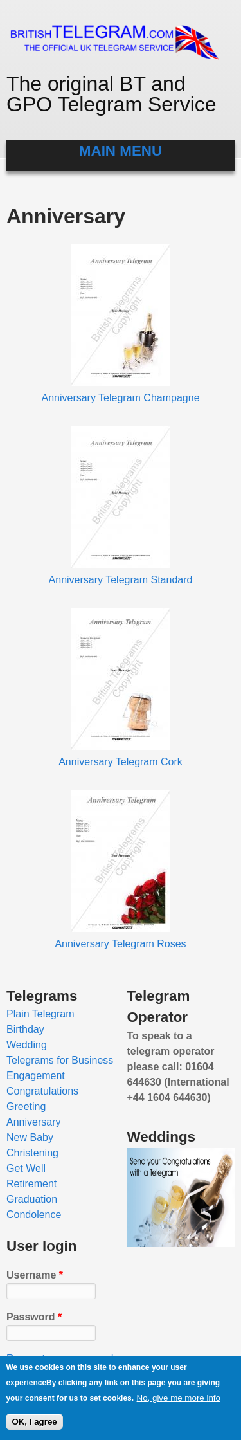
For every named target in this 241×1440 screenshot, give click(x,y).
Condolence (33, 1214)
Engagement (35, 1075)
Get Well (26, 1168)
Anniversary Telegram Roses (120, 943)
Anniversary (33, 1121)
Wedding (26, 1044)
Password (34, 1316)
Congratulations (42, 1091)
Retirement (31, 1183)
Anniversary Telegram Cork (120, 761)
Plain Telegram (40, 1013)
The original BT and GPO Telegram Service (111, 94)
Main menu (120, 151)
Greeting (26, 1106)
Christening (32, 1152)
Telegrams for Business (59, 1060)
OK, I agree (34, 1423)
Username (34, 1275)
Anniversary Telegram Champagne (120, 397)
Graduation (31, 1199)
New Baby (29, 1137)
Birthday (25, 1029)
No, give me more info (178, 1400)
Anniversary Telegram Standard (121, 579)
